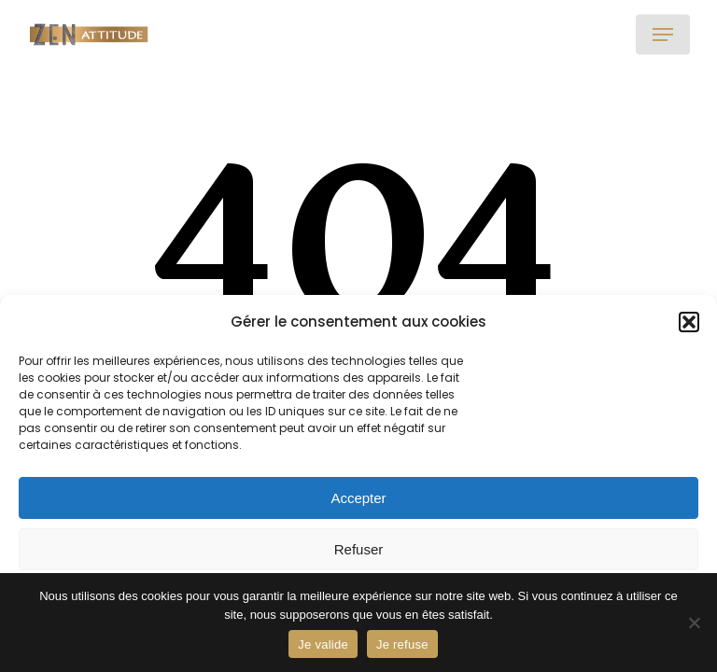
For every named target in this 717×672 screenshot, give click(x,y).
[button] (689, 322)
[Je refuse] (693, 622)
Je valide (323, 644)
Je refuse (402, 644)
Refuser (359, 549)
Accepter (358, 498)
